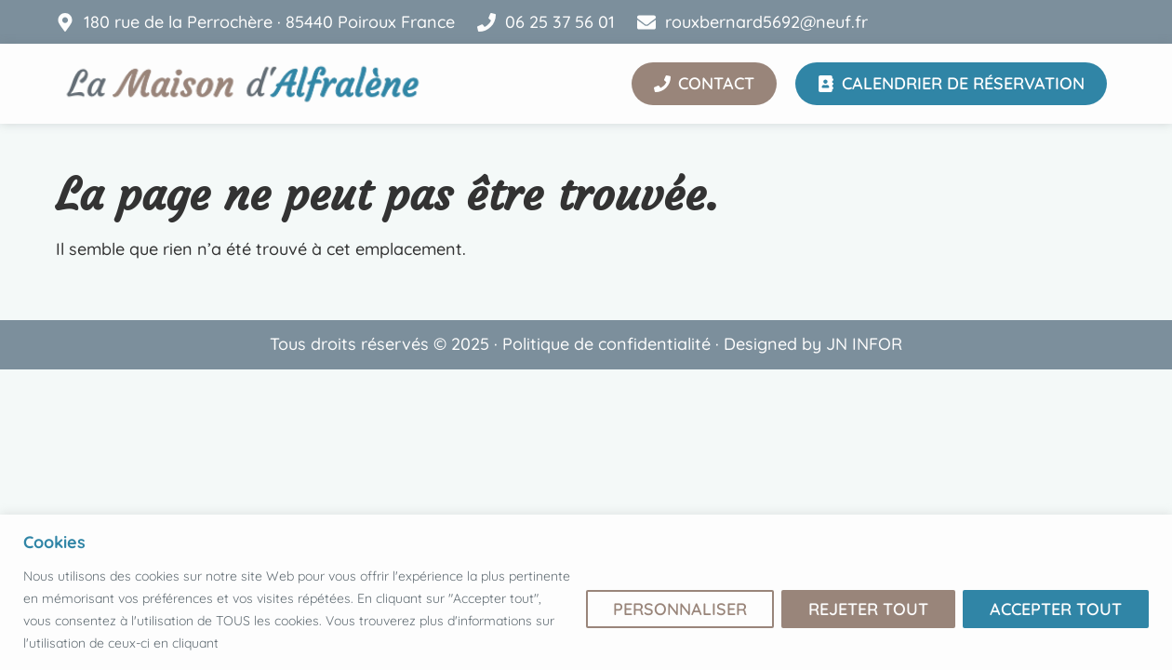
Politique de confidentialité (606, 344)
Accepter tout (1056, 609)
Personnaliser (680, 609)
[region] (586, 592)
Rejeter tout (868, 609)
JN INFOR (864, 344)
